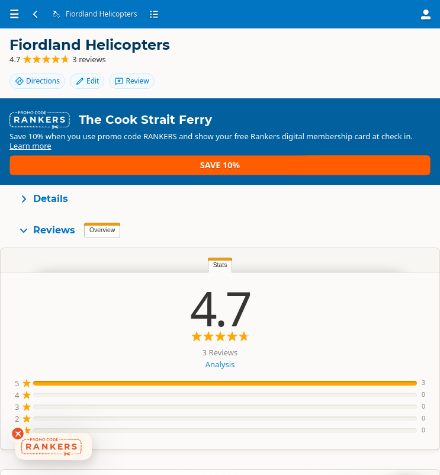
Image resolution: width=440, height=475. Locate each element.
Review (398, 55)
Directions (303, 55)
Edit (353, 55)
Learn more (144, 146)
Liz (385, 295)
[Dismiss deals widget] (18, 433)
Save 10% (396, 141)
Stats (114, 246)
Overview (102, 211)
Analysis (113, 345)
